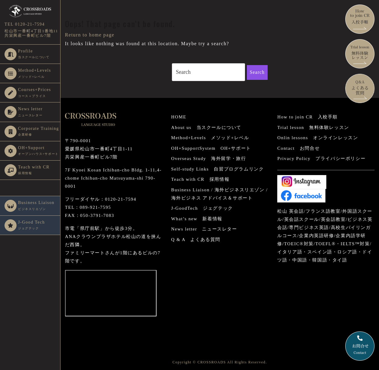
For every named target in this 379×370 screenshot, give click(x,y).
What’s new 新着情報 (196, 218)
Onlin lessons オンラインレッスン (317, 137)
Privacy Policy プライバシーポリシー (321, 158)
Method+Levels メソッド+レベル (210, 137)
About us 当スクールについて (206, 127)
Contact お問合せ (298, 148)
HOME (179, 116)
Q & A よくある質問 (195, 239)
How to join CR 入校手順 (307, 116)
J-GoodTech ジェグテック (202, 208)
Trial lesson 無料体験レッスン (313, 127)
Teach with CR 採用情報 (200, 179)
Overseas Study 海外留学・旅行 (208, 158)
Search (257, 72)
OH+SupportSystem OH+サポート (211, 148)
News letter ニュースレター (204, 229)
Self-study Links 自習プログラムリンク (217, 169)
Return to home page (89, 34)
